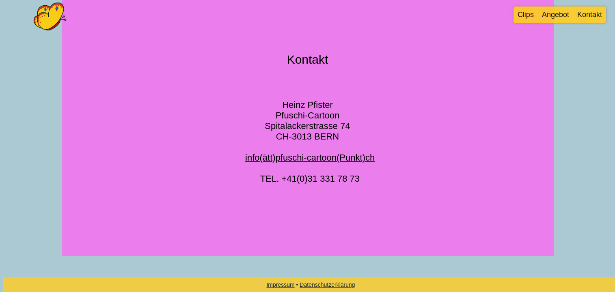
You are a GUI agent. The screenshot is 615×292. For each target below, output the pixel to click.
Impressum (280, 284)
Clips (526, 15)
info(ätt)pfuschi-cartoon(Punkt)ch (310, 157)
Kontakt (589, 15)
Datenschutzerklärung (327, 284)
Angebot (555, 15)
